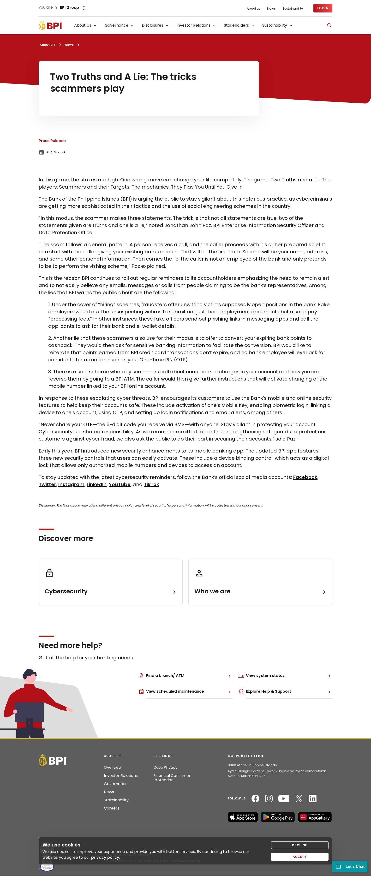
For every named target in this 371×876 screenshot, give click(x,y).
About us (253, 8)
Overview (113, 767)
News (271, 8)
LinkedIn (97, 484)
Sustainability (292, 8)
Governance (116, 784)
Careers (111, 808)
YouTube (120, 484)
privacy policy (105, 857)
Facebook (305, 477)
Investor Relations (121, 776)
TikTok (151, 484)
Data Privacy (165, 767)
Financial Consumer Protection (172, 778)
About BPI (47, 44)
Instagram (71, 484)
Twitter (47, 484)
